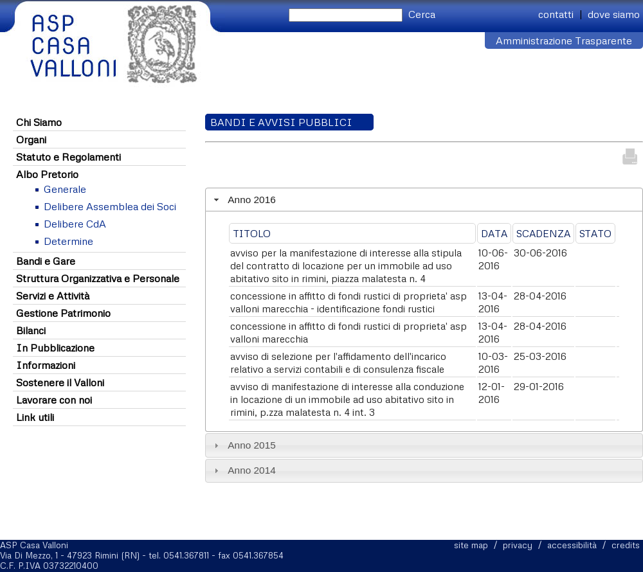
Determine (68, 241)
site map (471, 545)
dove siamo (614, 14)
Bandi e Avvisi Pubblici (281, 122)
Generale (65, 189)
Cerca (421, 14)
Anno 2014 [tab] (243, 470)
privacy (517, 545)
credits (625, 545)
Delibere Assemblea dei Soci (110, 206)
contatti (556, 14)
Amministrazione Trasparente (564, 40)
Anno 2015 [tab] (243, 445)
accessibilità (572, 545)
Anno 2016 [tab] (243, 199)
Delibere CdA (75, 223)
